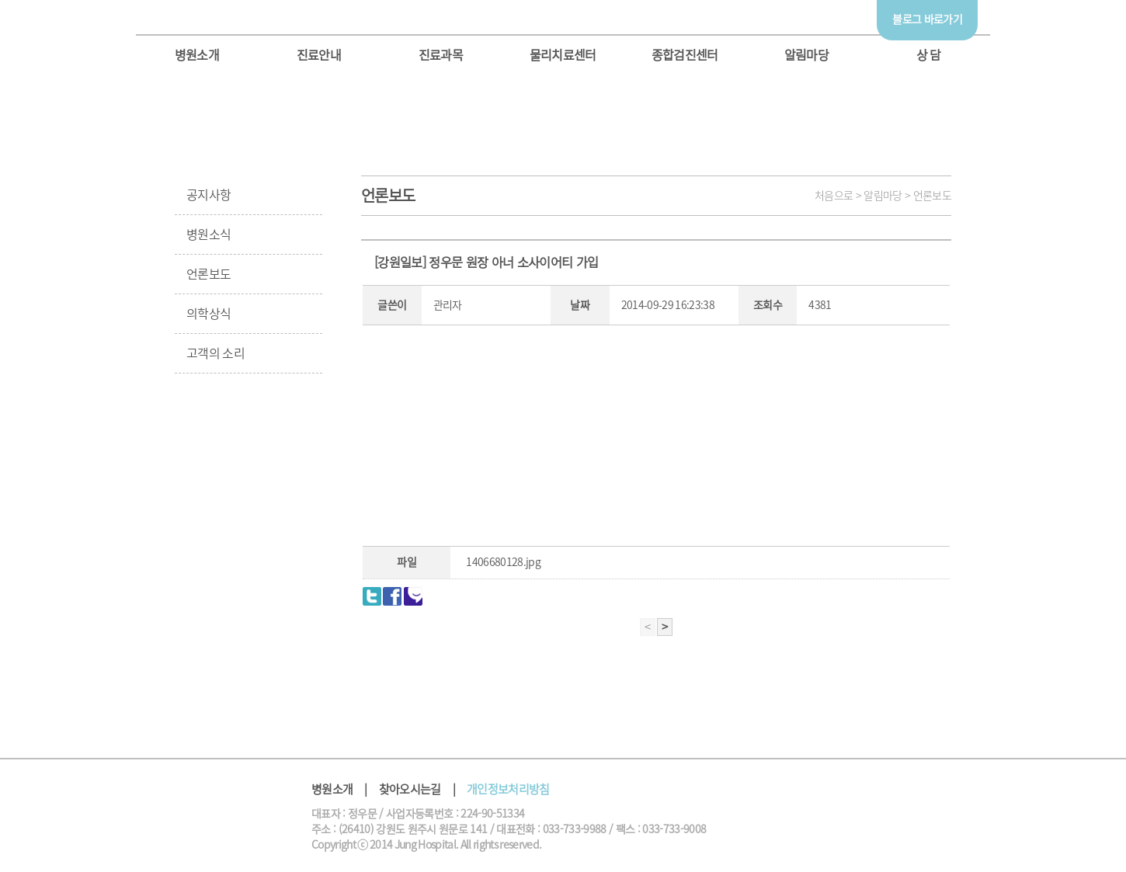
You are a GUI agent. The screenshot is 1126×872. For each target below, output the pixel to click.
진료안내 (319, 55)
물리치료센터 (563, 55)
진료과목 (441, 55)
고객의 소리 (215, 353)
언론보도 (208, 274)
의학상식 (208, 313)
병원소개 (197, 55)
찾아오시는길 (410, 789)
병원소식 (208, 234)
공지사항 (208, 195)
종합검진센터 (685, 55)
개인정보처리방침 (508, 789)
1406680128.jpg (503, 562)
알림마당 (806, 55)
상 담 (928, 55)
